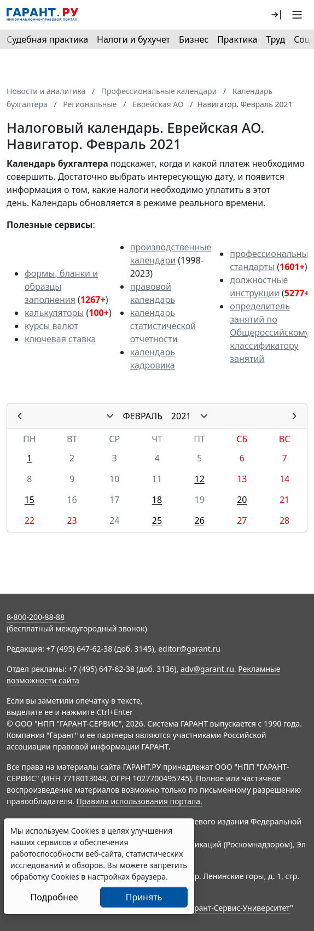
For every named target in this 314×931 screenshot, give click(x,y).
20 (242, 500)
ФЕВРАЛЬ (142, 416)
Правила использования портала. (139, 801)
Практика (237, 39)
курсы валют (51, 326)
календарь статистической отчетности (163, 326)
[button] (276, 14)
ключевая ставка (60, 339)
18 (157, 500)
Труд (275, 39)
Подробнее (54, 897)
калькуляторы (54, 313)
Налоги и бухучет (133, 39)
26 (200, 520)
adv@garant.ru (207, 669)
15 (29, 500)
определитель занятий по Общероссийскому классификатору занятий (270, 332)
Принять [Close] (144, 897)
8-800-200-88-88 (36, 617)
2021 (181, 416)
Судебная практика (47, 39)
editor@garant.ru (189, 648)
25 (157, 520)
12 (200, 479)
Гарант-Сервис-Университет (238, 908)
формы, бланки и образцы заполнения (61, 286)
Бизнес (193, 39)
